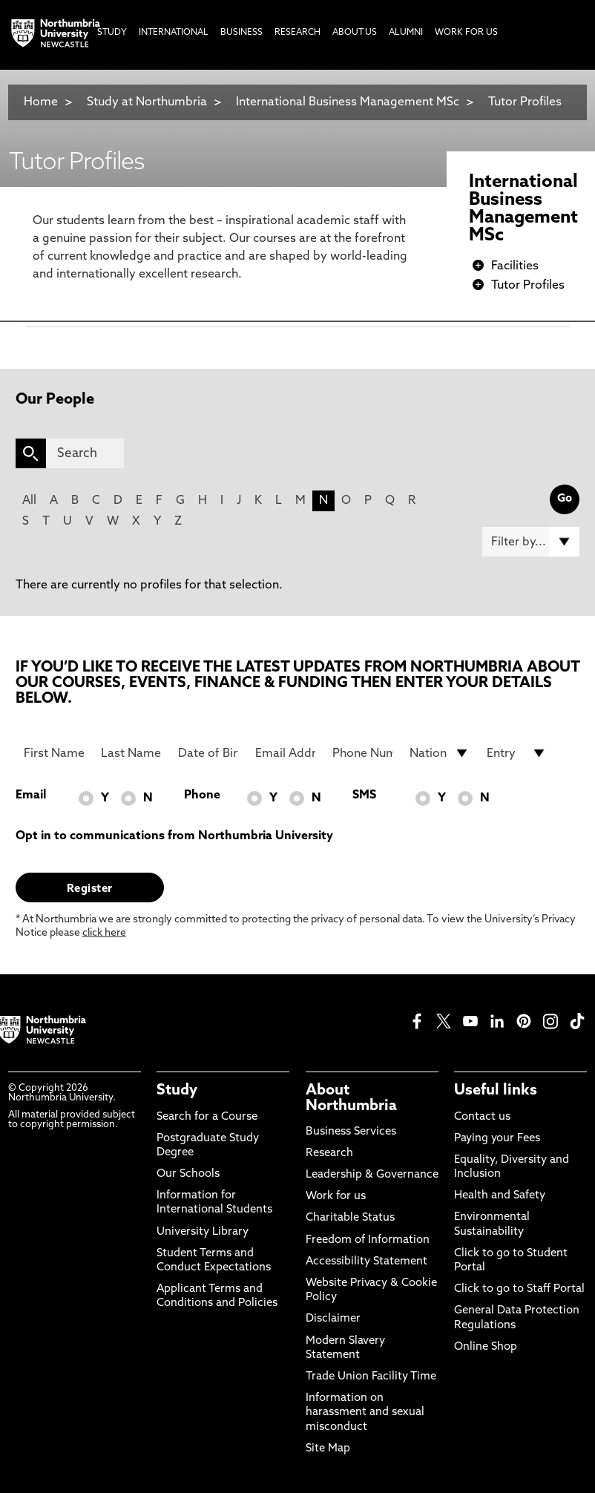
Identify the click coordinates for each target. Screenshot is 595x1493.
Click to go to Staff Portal (519, 1289)
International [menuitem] (173, 32)
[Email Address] (285, 753)
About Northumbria (351, 1098)
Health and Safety (499, 1195)
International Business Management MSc (347, 102)
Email (31, 795)
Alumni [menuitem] (406, 32)
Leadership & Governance (372, 1175)
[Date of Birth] (208, 753)
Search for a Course (207, 1117)
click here (104, 933)
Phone (202, 795)
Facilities (515, 266)
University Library (203, 1232)
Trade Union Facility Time (371, 1376)
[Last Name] (130, 753)
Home (41, 102)
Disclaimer (333, 1319)
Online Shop (485, 1347)
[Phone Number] (362, 753)
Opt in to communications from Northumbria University (174, 836)
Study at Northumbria (147, 102)
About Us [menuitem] (354, 32)
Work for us (336, 1196)
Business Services (351, 1132)
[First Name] (53, 753)
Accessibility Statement (366, 1261)
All (29, 501)
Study (177, 1090)
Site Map (328, 1448)
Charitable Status (350, 1218)
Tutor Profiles (525, 102)
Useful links (495, 1090)
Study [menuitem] (112, 32)
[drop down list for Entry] (516, 753)
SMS (364, 795)
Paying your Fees (497, 1138)
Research (329, 1153)
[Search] (85, 453)
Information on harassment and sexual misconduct (365, 1412)
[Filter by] (530, 542)
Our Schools (188, 1174)
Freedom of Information (368, 1240)
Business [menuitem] (241, 32)
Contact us (482, 1117)
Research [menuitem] (297, 32)
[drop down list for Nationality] (439, 753)
